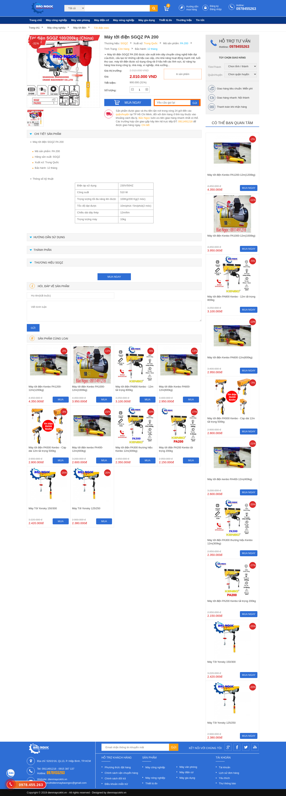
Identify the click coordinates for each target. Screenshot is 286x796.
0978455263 (246, 9)
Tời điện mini (101, 27)
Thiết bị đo (165, 20)
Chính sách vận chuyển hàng (121, 772)
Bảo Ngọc (144, 117)
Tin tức (200, 20)
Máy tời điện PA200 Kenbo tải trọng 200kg (176, 449)
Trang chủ (35, 20)
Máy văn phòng (80, 20)
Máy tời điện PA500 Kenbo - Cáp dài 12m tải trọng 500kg (47, 449)
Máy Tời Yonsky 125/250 (86, 508)
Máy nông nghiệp (123, 20)
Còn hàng (123, 48)
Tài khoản (224, 767)
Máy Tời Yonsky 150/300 (43, 508)
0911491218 (185, 121)
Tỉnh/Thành (214, 66)
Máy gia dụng (146, 20)
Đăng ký (214, 6)
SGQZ (124, 43)
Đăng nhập (216, 9)
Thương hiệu (184, 20)
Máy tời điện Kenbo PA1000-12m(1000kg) (88, 388)
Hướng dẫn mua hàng (192, 8)
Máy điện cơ (101, 20)
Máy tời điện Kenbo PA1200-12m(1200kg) (45, 388)
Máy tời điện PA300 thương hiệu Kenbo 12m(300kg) (134, 449)
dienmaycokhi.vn (116, 792)
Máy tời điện (79, 27)
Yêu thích (224, 778)
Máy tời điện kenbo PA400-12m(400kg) (87, 449)
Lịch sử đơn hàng (229, 772)
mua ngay (114, 276)
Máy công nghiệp (56, 20)
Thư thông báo (227, 783)
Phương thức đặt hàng (118, 767)
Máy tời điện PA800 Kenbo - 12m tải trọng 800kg (134, 388)
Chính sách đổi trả (115, 778)
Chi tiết (146, 125)
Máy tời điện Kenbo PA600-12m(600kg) (174, 388)
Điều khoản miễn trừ (116, 784)
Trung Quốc (150, 43)
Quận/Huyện (215, 74)
